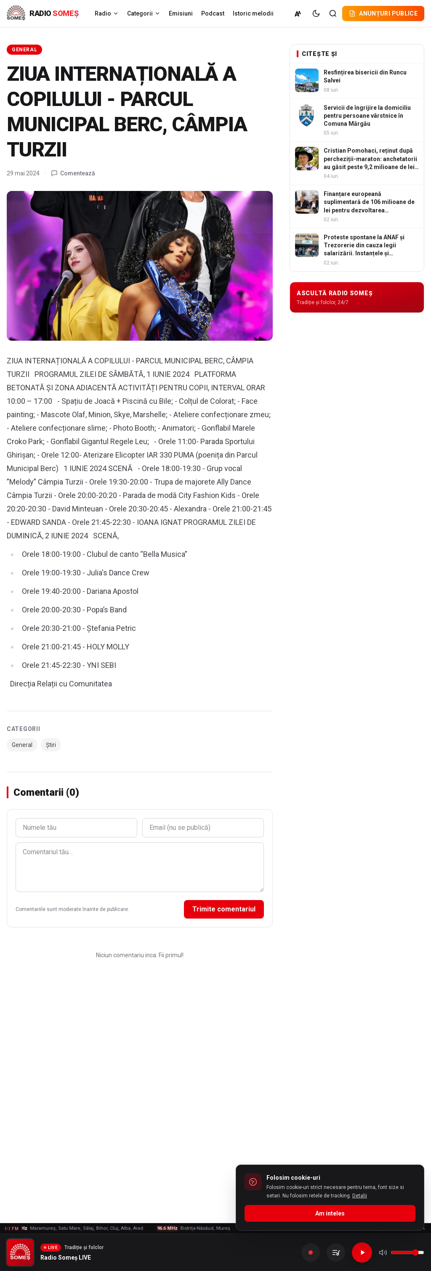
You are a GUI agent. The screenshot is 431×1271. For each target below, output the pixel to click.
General (24, 50)
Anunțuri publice (383, 13)
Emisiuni (181, 13)
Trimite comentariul (223, 909)
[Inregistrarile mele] (336, 1252)
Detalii (359, 1196)
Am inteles (330, 1213)
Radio (107, 13)
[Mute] (383, 1252)
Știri (51, 744)
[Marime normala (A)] (298, 13)
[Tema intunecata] (316, 13)
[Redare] (362, 1252)
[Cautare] (333, 13)
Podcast (212, 13)
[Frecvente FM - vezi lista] (215, 1228)
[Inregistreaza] (310, 1252)
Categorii (143, 13)
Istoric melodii (253, 13)
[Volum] (407, 1252)
